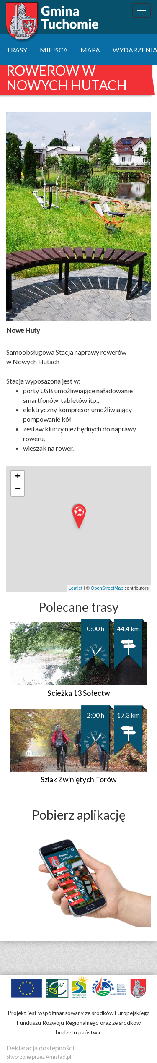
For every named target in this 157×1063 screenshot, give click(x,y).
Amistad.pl (58, 1056)
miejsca (54, 50)
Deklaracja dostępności (40, 1048)
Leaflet (75, 587)
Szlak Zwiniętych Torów (78, 779)
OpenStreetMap (107, 587)
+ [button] (18, 477)
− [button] (18, 489)
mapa (90, 50)
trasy (16, 50)
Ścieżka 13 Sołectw (78, 693)
